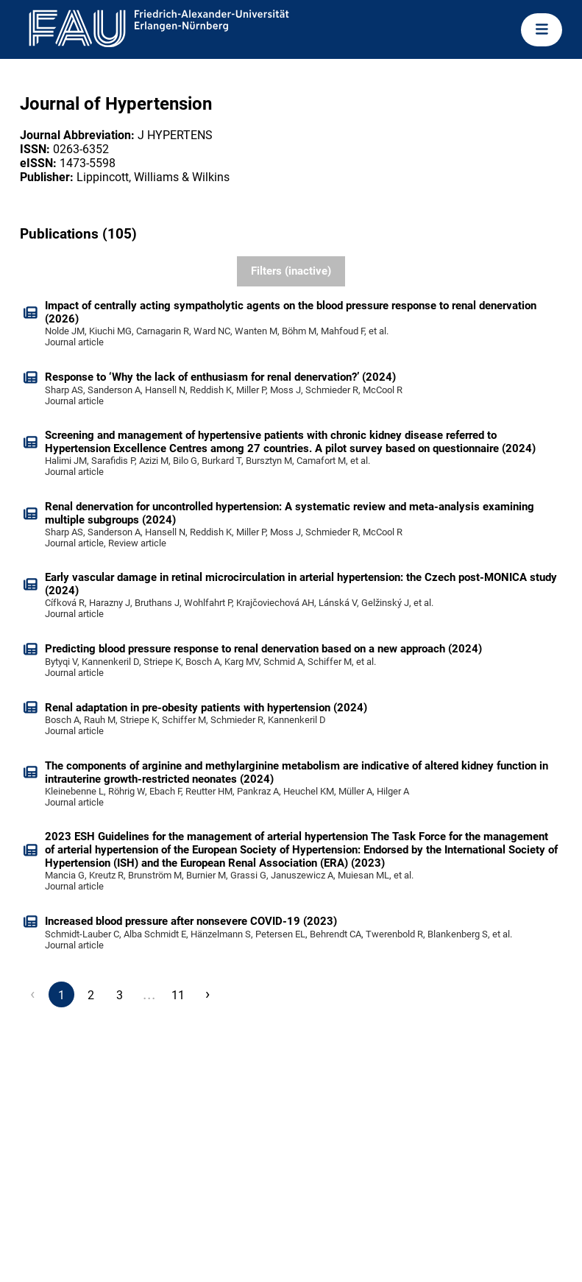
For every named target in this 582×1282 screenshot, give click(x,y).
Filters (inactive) (291, 271)
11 (178, 995)
